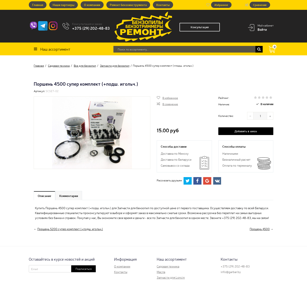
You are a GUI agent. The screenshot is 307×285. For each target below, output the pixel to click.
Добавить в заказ (246, 131)
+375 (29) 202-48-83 (91, 28)
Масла (161, 272)
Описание (44, 196)
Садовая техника (168, 266)
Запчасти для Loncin (171, 277)
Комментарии (68, 196)
